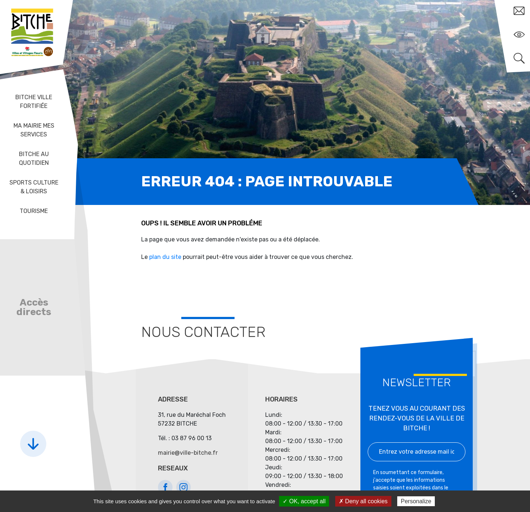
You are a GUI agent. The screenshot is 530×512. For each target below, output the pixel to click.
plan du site (165, 256)
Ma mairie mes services (33, 130)
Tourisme (34, 210)
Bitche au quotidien (34, 158)
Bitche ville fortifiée (33, 101)
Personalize (416, 501)
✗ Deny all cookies (363, 501)
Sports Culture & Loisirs (33, 187)
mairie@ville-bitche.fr (188, 452)
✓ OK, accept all (304, 501)
